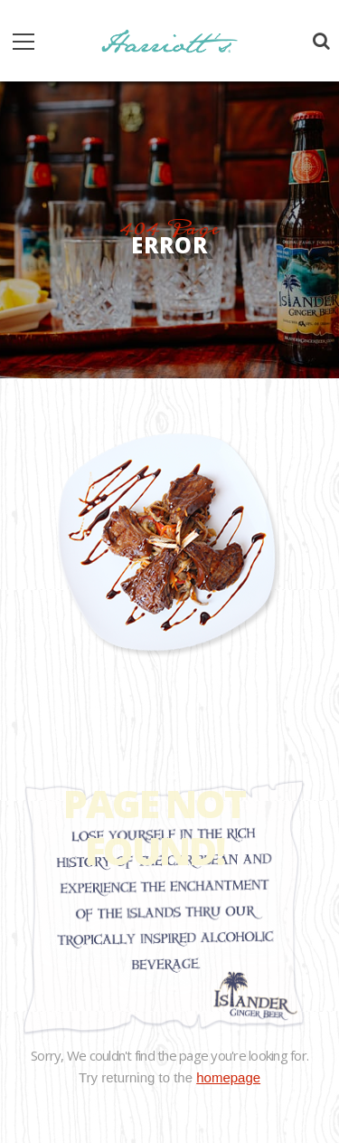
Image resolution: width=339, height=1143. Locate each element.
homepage (228, 1077)
